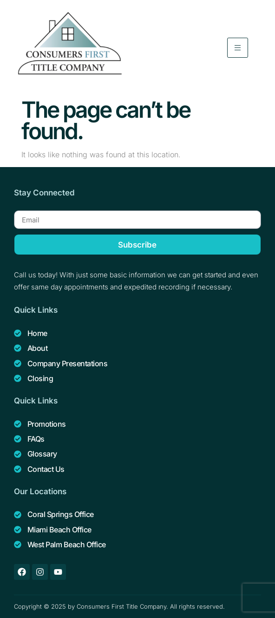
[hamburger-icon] (237, 48)
